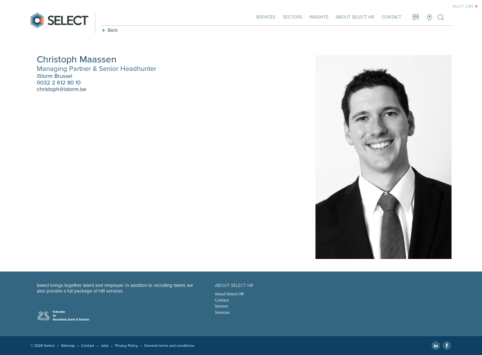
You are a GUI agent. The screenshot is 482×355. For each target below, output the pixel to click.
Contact (391, 17)
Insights (318, 17)
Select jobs (462, 6)
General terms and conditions (169, 345)
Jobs (105, 345)
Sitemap (68, 345)
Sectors (292, 17)
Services (265, 17)
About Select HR (355, 17)
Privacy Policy (126, 345)
